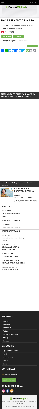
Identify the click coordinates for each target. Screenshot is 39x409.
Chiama (18, 36)
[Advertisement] (19, 72)
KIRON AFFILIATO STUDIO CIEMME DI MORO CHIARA (10, 247)
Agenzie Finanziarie (19, 41)
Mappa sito (7, 328)
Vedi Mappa (7, 36)
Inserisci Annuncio (9, 380)
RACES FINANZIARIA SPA (17, 20)
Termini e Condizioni (10, 334)
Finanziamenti (8, 357)
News (5, 364)
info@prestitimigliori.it (11, 374)
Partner (5, 331)
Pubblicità (6, 324)
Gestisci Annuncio (32, 46)
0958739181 (9, 32)
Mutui (5, 354)
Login (33, 2)
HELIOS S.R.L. (8, 207)
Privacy (5, 338)
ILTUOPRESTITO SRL (11, 220)
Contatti (6, 321)
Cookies (6, 341)
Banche (5, 360)
